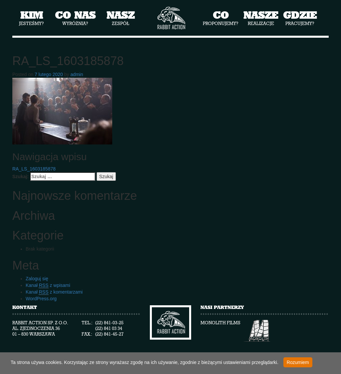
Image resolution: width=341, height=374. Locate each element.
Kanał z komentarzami (54, 292)
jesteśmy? (31, 17)
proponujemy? (220, 17)
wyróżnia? (75, 17)
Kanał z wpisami (48, 285)
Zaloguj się (37, 278)
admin (76, 74)
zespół (121, 17)
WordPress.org (41, 298)
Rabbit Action (170, 18)
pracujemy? (300, 17)
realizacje (260, 17)
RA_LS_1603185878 (34, 168)
